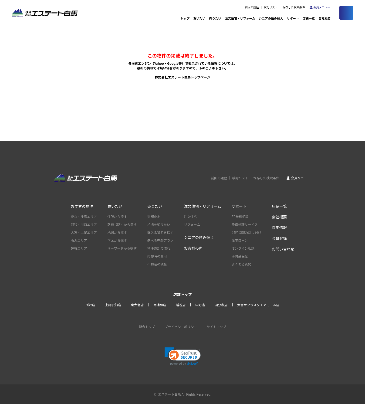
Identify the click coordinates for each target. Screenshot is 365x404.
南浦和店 (159, 304)
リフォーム (192, 224)
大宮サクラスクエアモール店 (258, 304)
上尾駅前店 (113, 304)
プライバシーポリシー (181, 326)
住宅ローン (240, 240)
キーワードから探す (122, 248)
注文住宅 (190, 216)
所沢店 (90, 304)
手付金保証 (240, 256)
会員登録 (279, 238)
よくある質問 (241, 264)
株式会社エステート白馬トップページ (182, 77)
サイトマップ (216, 326)
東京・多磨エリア (84, 216)
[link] (182, 356)
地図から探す (117, 232)
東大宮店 (137, 304)
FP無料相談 (240, 216)
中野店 (200, 304)
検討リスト (271, 7)
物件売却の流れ (158, 248)
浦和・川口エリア (84, 224)
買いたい (199, 18)
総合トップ (147, 326)
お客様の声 (193, 248)
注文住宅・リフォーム (240, 18)
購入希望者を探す (160, 232)
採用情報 (279, 227)
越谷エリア (79, 248)
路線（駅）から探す (122, 224)
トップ (184, 18)
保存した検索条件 (294, 7)
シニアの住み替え (271, 18)
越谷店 (181, 304)
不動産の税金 (157, 264)
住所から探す (117, 216)
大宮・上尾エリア (84, 232)
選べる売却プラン (160, 240)
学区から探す (117, 240)
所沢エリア (79, 240)
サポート (293, 18)
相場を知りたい (158, 224)
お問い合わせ (283, 249)
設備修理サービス (245, 224)
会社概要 (279, 217)
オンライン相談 (243, 248)
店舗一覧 (309, 18)
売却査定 (153, 216)
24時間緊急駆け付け (246, 232)
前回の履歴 (252, 7)
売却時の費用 (157, 256)
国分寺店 (221, 304)
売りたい (215, 18)
